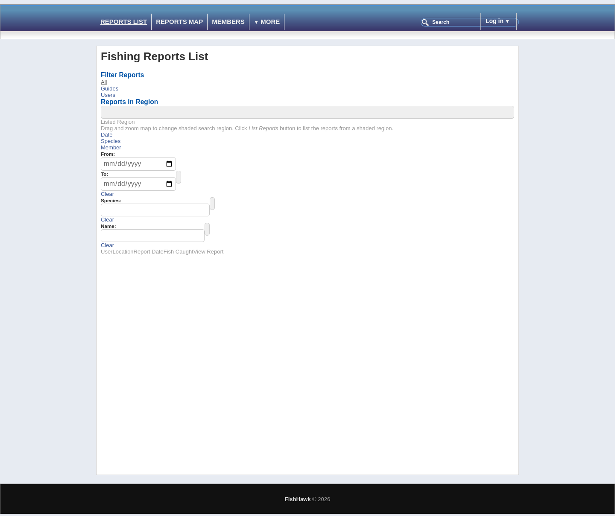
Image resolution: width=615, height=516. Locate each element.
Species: (111, 200)
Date (106, 134)
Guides (109, 88)
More (270, 21)
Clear (107, 194)
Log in (495, 20)
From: (108, 154)
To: (104, 174)
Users (108, 95)
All (104, 82)
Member (111, 147)
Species (110, 141)
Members (228, 21)
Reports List (123, 21)
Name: (108, 226)
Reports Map (179, 21)
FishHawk (298, 499)
